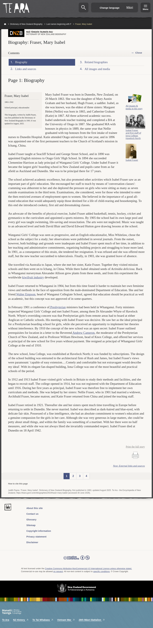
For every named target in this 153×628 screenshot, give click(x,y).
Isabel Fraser (132, 160)
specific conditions (101, 571)
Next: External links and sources (129, 466)
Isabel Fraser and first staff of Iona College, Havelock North (133, 135)
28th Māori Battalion (92, 620)
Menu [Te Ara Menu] (145, 9)
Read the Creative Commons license (76, 559)
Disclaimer (32, 542)
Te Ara (5, 620)
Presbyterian (58, 307)
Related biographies (96, 62)
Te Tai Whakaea (42, 620)
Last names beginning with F (58, 24)
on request (58, 571)
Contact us (32, 514)
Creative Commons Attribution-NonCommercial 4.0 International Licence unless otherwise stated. (88, 568)
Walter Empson (25, 294)
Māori (129, 7)
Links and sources (25, 69)
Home (5, 24)
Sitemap (31, 525)
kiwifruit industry (33, 277)
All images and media (97, 69)
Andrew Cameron (83, 332)
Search (83, 7)
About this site (34, 508)
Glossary (31, 519)
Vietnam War (66, 620)
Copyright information (38, 531)
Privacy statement (36, 536)
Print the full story (135, 446)
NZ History (21, 620)
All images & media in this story (134, 108)
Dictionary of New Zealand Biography (26, 24)
